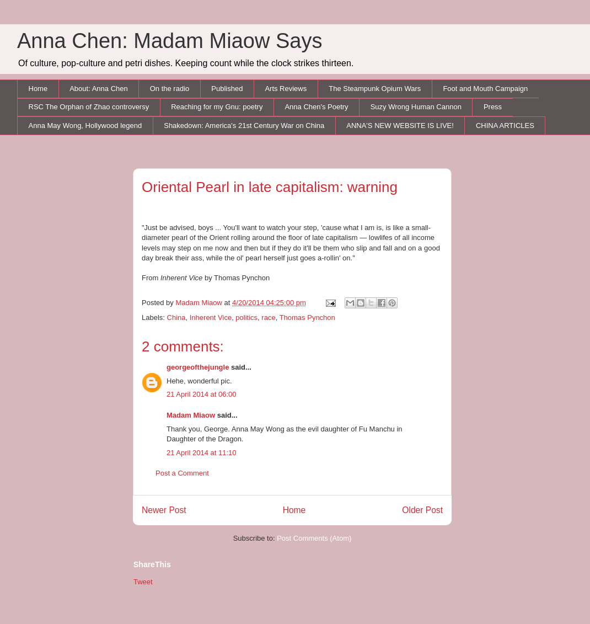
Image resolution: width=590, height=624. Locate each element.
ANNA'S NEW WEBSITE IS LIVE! (400, 125)
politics (246, 317)
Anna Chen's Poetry (316, 107)
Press (493, 107)
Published (227, 88)
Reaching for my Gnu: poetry (216, 107)
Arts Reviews (286, 88)
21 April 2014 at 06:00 (202, 394)
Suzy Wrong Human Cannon (416, 107)
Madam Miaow (191, 415)
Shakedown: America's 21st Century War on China (244, 125)
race (268, 317)
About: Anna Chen (98, 88)
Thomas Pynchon (307, 317)
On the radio (170, 88)
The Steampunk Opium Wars (375, 88)
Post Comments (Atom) (314, 538)
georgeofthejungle (198, 367)
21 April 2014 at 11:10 (202, 453)
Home (38, 88)
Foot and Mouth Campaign (485, 88)
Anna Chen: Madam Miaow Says (169, 40)
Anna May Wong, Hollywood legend (85, 125)
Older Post (422, 510)
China (176, 317)
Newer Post (164, 510)
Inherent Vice (211, 317)
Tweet (143, 582)
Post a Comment (182, 473)
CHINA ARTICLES (505, 125)
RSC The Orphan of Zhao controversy (89, 107)
